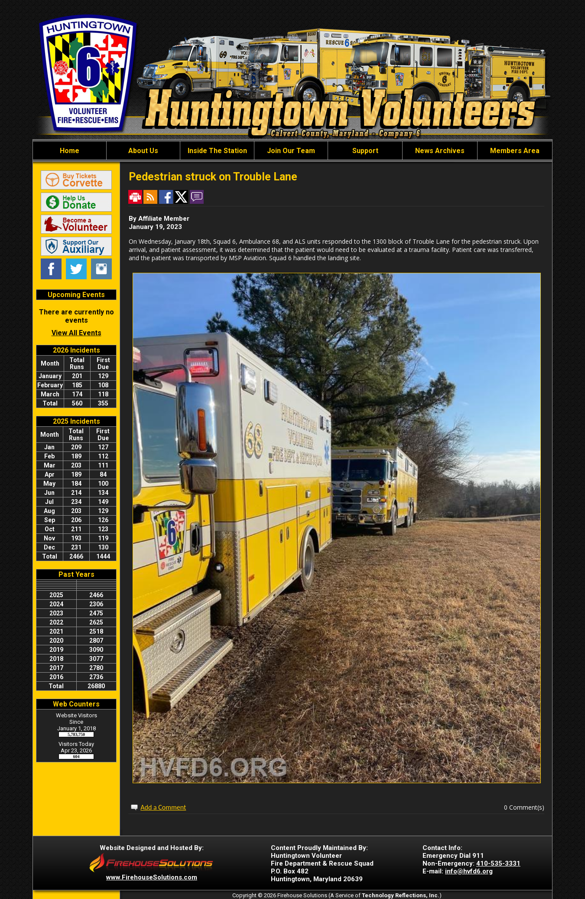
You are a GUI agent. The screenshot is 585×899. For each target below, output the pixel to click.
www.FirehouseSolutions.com (151, 877)
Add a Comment (163, 807)
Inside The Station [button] (217, 151)
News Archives (440, 151)
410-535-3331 (498, 863)
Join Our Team (291, 151)
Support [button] (365, 151)
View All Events (76, 333)
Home (69, 151)
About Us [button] (143, 151)
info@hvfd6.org (469, 871)
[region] (292, 150)
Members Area (515, 151)
